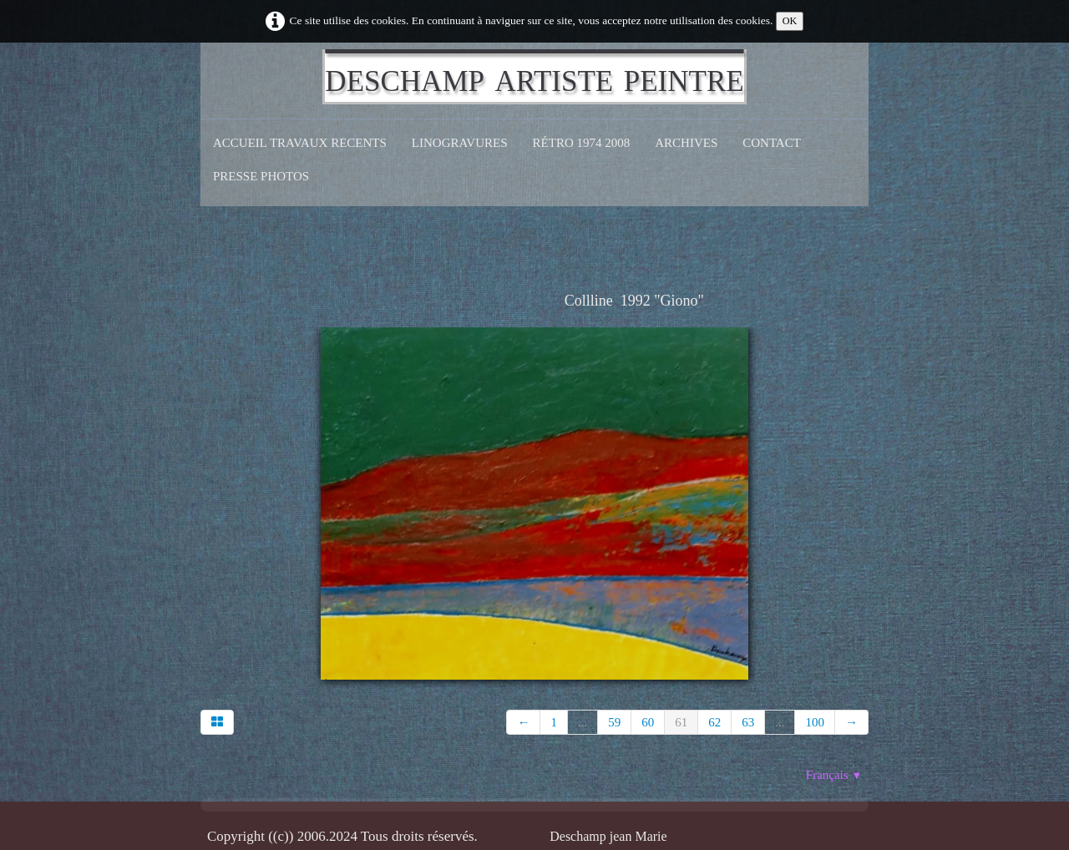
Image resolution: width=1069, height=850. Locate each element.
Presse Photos (261, 176)
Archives (686, 142)
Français (834, 775)
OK (790, 21)
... (582, 722)
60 (647, 722)
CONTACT (771, 142)
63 (748, 722)
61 (681, 722)
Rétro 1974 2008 (582, 142)
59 (614, 722)
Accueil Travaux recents (300, 142)
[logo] (534, 76)
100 (814, 722)
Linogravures (460, 142)
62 (714, 722)
